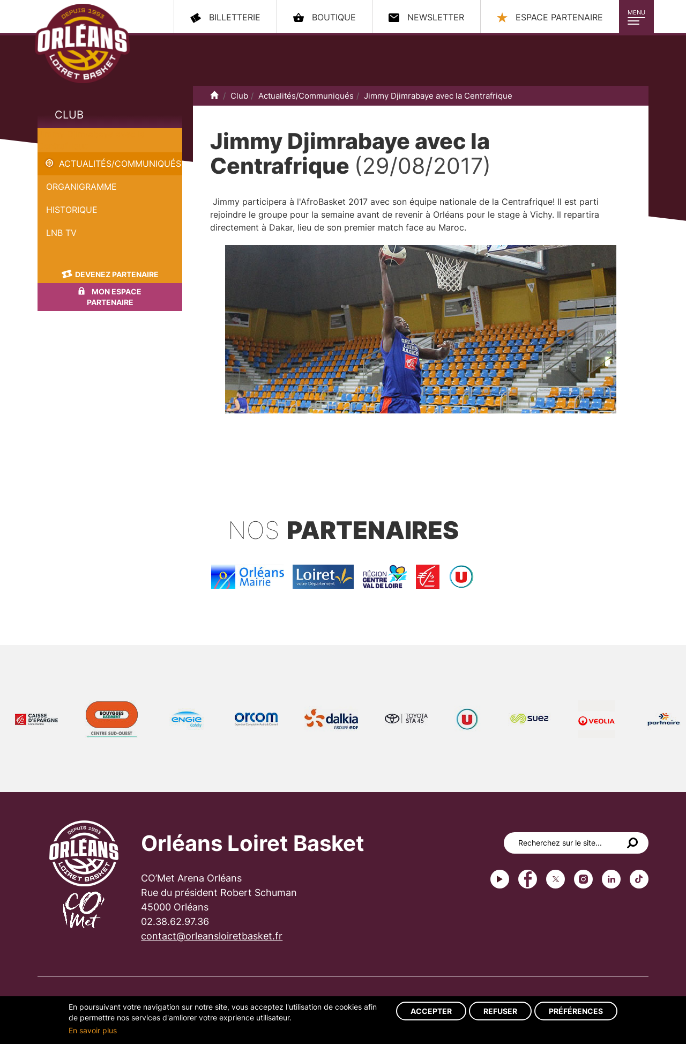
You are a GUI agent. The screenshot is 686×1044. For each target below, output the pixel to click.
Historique (72, 209)
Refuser (500, 1011)
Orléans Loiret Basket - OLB (82, 43)
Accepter (431, 1011)
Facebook (527, 879)
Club (69, 114)
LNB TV (61, 232)
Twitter (555, 879)
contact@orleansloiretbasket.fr (211, 936)
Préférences (576, 1011)
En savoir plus (93, 1030)
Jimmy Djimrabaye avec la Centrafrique (438, 96)
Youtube (499, 879)
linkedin (611, 879)
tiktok (639, 879)
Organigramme (81, 186)
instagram (583, 879)
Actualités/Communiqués (120, 163)
